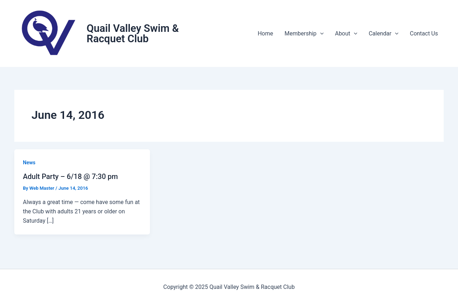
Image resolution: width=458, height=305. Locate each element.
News (29, 162)
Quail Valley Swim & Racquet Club (133, 33)
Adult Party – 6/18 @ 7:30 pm (70, 176)
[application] (320, 33)
